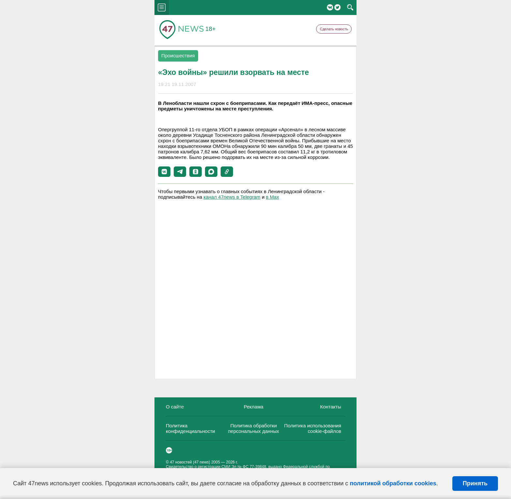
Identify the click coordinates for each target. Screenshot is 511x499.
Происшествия (178, 55)
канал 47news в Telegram (232, 197)
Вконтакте (330, 7)
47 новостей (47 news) (190, 462)
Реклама (253, 406)
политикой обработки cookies (393, 483)
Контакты (330, 406)
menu (161, 7)
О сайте (175, 406)
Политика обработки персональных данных (253, 428)
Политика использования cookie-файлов (312, 428)
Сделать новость (334, 29)
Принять (475, 483)
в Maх (272, 197)
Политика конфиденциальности (190, 428)
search (350, 7)
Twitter (337, 7)
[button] (164, 171)
